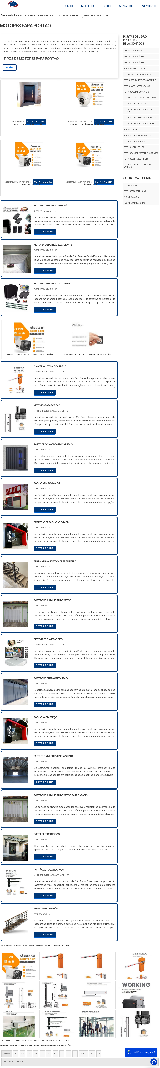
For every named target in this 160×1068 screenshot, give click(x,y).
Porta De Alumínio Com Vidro (136, 92)
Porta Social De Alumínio (135, 68)
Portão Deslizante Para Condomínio (140, 80)
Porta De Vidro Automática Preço (139, 123)
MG (22, 997)
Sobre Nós (87, 6)
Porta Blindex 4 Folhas (134, 147)
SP (36, 997)
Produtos (111, 1047)
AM (92, 997)
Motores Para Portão (133, 50)
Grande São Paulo (75, 1021)
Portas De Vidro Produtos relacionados (135, 40)
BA (68, 997)
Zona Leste (60, 1021)
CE (75, 997)
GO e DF (83, 997)
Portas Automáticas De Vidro (137, 86)
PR (42, 997)
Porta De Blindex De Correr (136, 141)
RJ (16, 997)
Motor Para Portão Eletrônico (69, 15)
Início (68, 6)
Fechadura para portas (134, 203)
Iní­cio (87, 1047)
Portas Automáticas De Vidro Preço (97, 15)
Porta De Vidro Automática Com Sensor (39, 15)
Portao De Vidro (131, 129)
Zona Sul (48, 1021)
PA (99, 997)
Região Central (8, 1021)
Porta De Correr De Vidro (135, 104)
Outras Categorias (137, 178)
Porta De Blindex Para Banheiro (138, 135)
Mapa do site (125, 1047)
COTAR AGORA (15, 130)
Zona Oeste (36, 1021)
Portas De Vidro (131, 185)
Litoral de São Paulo (94, 1021)
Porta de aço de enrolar (135, 191)
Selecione (6, 997)
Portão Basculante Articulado (138, 74)
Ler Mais (9, 67)
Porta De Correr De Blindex (136, 159)
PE (62, 997)
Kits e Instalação (131, 197)
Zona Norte (23, 1021)
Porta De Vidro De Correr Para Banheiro (137, 165)
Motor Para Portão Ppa (134, 56)
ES (29, 997)
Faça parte (126, 6)
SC (49, 997)
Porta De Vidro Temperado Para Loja (140, 117)
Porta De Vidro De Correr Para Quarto (141, 153)
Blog (107, 6)
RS (55, 997)
